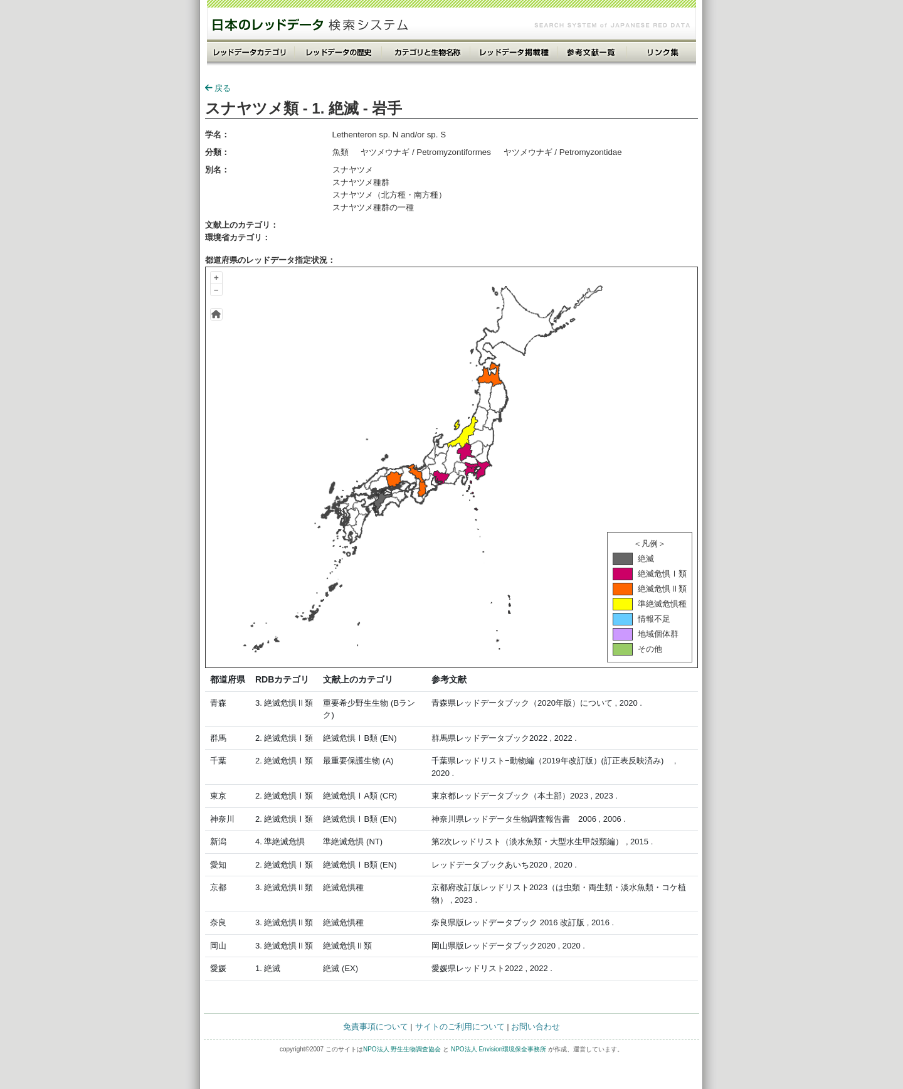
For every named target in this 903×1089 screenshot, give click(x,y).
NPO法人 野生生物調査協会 (402, 1049)
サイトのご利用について (460, 1026)
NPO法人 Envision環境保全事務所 (498, 1049)
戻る (218, 88)
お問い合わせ (535, 1026)
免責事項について (375, 1026)
